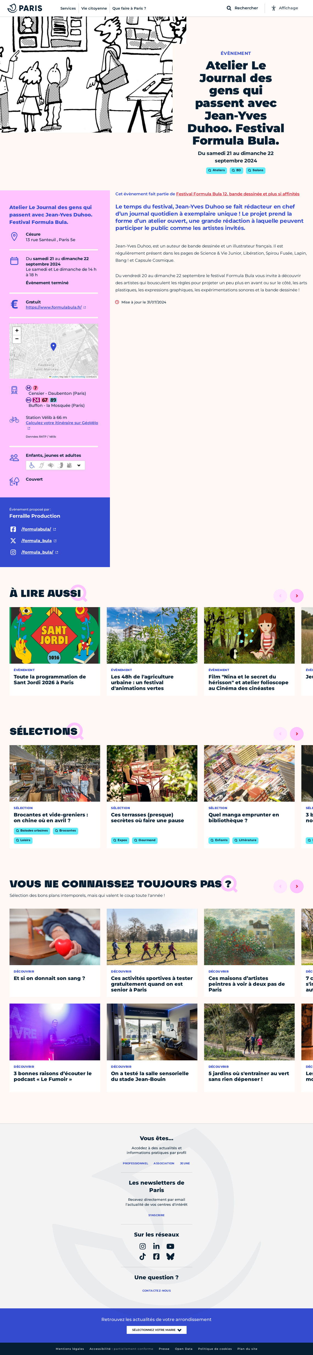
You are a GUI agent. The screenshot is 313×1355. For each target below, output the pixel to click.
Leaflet (53, 377)
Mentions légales (70, 1349)
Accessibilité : (121, 1349)
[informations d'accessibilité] (55, 465)
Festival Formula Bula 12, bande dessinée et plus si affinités (238, 193)
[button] (53, 346)
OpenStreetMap (78, 377)
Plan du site (247, 1349)
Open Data (184, 1349)
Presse (164, 1349)
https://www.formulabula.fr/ (54, 307)
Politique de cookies (215, 1349)
